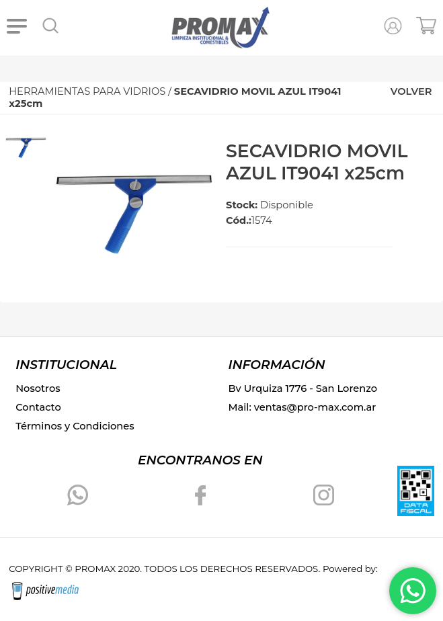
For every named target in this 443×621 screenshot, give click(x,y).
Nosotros (37, 388)
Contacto (38, 407)
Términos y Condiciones (74, 426)
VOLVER (411, 91)
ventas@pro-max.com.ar (315, 407)
